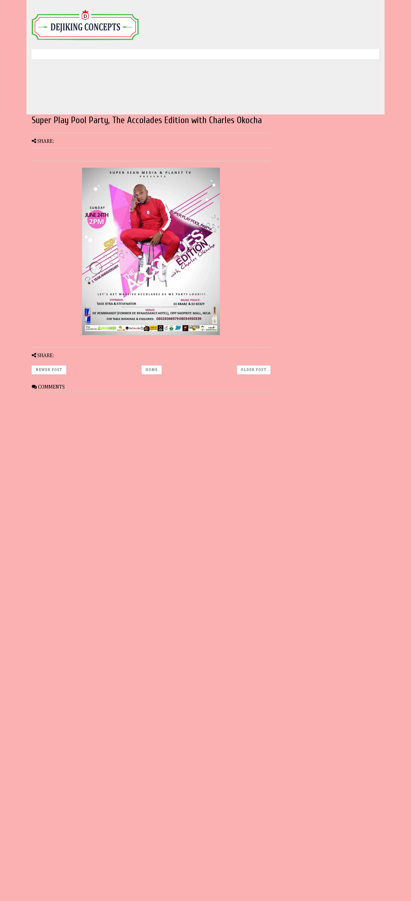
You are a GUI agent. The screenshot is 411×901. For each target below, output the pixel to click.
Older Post (254, 370)
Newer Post (49, 370)
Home (151, 370)
